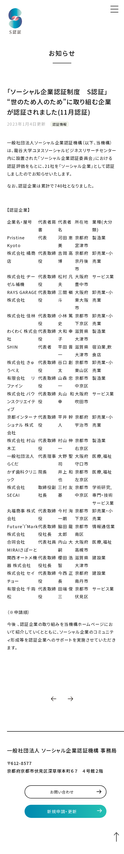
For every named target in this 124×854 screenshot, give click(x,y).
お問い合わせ (62, 792)
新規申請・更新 (62, 811)
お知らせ (62, 53)
